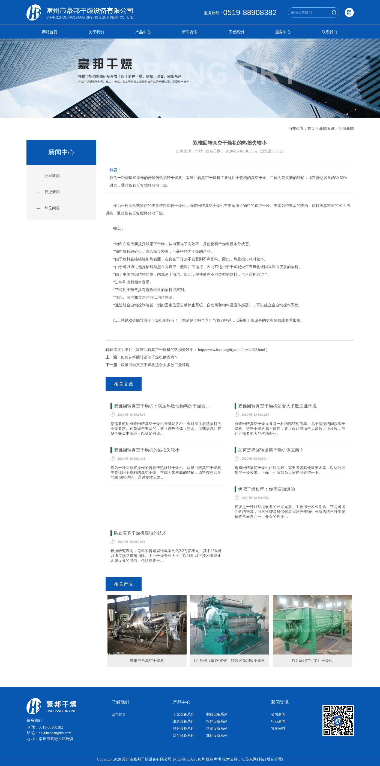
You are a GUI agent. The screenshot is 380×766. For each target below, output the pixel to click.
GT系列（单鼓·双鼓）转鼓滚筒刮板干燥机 (229, 661)
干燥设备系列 (183, 714)
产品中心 (143, 32)
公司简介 (119, 714)
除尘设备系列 (183, 735)
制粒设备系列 (217, 714)
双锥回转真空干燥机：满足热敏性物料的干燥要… (162, 406)
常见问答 (52, 208)
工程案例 (236, 32)
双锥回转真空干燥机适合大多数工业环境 (155, 365)
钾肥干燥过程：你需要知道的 (266, 489)
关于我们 (96, 32)
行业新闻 (52, 192)
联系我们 (329, 32)
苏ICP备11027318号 (189, 759)
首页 (311, 129)
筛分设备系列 (183, 728)
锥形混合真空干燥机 (147, 661)
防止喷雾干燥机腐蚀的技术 (140, 533)
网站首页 (49, 32)
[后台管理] (274, 759)
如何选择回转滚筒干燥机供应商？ (149, 357)
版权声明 (213, 759)
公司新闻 (346, 129)
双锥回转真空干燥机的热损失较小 (146, 450)
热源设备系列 (217, 728)
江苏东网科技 (252, 759)
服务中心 (283, 32)
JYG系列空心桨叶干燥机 (312, 661)
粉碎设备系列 (217, 721)
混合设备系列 (183, 721)
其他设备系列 (217, 735)
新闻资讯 (189, 32)
